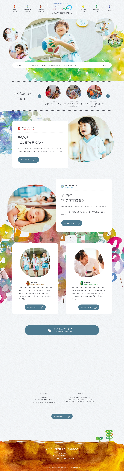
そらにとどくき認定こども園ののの (62, 448)
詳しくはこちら (28, 159)
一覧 (103, 65)
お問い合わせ (62, 416)
